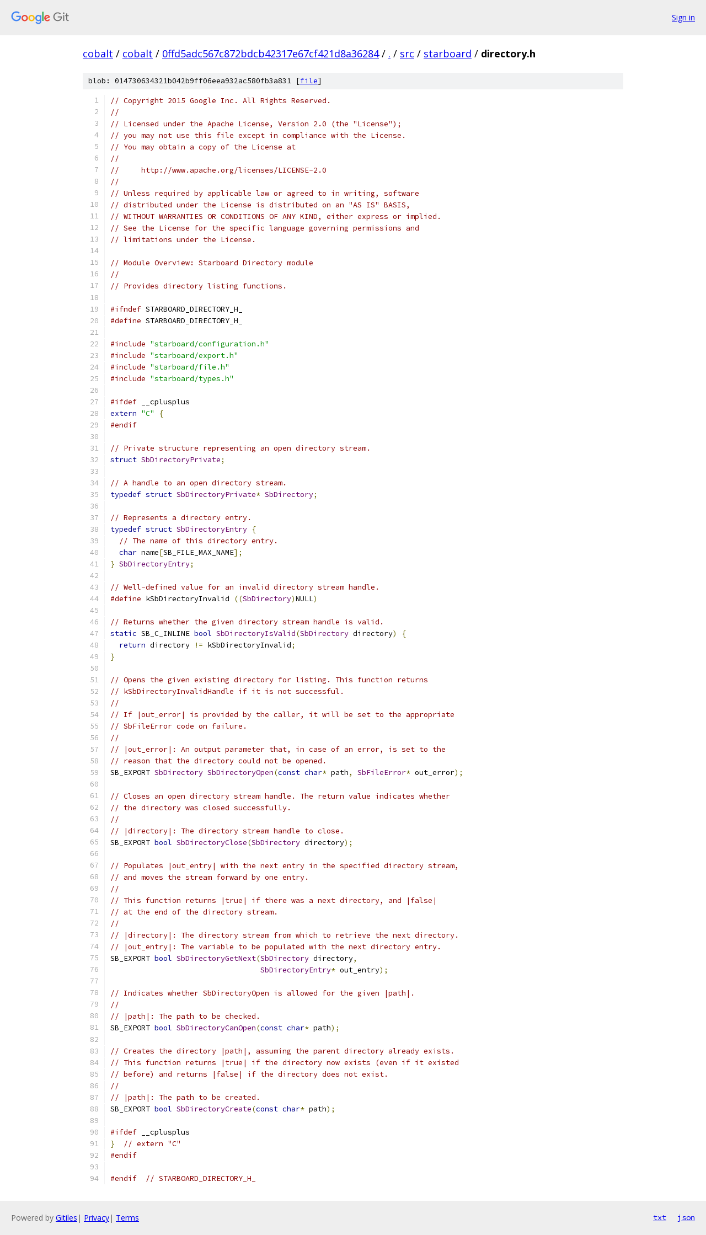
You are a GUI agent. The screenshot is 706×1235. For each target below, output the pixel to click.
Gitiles (66, 1217)
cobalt (98, 53)
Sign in (683, 17)
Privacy (96, 1217)
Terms (127, 1217)
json (686, 1217)
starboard (448, 53)
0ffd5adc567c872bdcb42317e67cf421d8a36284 (270, 53)
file (309, 80)
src (407, 53)
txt (659, 1217)
